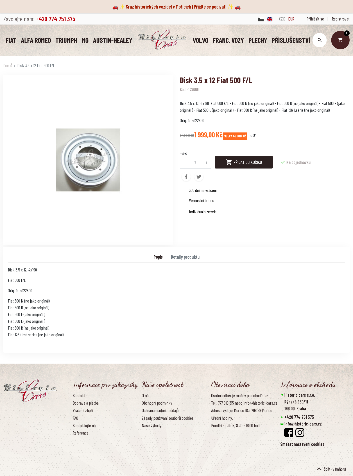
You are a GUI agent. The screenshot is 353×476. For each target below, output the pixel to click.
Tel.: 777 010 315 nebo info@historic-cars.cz (244, 402)
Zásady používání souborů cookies (168, 417)
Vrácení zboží (83, 410)
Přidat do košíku (244, 162)
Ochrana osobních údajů (160, 410)
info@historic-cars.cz (303, 423)
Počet (183, 153)
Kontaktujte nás (85, 425)
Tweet (198, 176)
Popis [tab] (158, 256)
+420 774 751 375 (299, 416)
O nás (146, 395)
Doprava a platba (86, 402)
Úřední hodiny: (222, 417)
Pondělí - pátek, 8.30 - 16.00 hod (235, 425)
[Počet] (195, 162)
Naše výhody (151, 425)
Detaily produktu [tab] (185, 256)
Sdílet (186, 176)
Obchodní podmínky (157, 402)
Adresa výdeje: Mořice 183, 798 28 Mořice (241, 410)
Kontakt (79, 395)
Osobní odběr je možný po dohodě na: (239, 395)
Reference (80, 432)
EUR (291, 18)
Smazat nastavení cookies (302, 443)
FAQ (75, 417)
